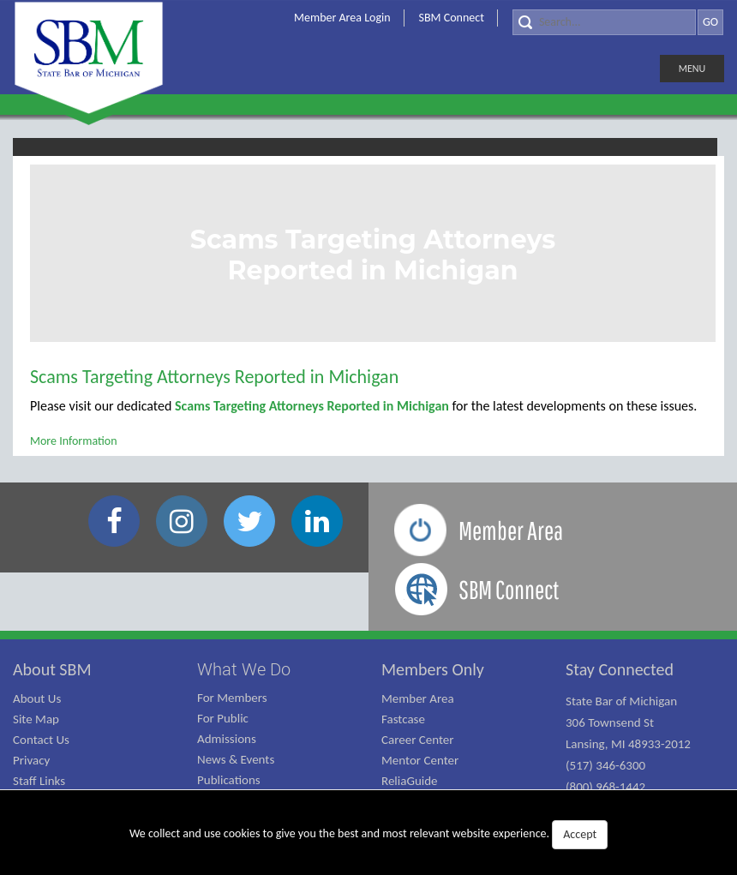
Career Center (417, 739)
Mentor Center (419, 760)
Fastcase (403, 719)
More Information (73, 441)
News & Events (235, 759)
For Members (232, 697)
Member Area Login (342, 17)
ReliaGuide (409, 780)
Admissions (226, 738)
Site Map (36, 719)
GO (710, 22)
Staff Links (39, 780)
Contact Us (41, 739)
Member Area (417, 698)
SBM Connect (451, 17)
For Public (223, 718)
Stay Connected (620, 669)
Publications (229, 780)
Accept (579, 834)
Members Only (432, 669)
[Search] (604, 22)
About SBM (52, 669)
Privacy (31, 760)
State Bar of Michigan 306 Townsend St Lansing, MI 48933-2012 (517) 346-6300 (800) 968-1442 (628, 743)
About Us (37, 698)
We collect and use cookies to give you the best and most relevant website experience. (368, 834)
